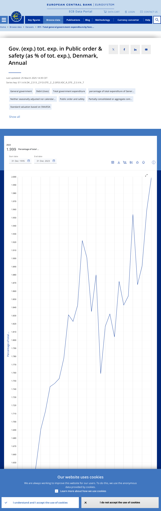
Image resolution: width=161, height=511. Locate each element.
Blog (87, 19)
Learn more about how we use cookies (83, 491)
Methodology (102, 19)
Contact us (151, 11)
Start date (13, 156)
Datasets (29, 27)
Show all (14, 117)
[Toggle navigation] (4, 20)
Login (131, 11)
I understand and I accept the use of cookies (40, 502)
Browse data (53, 19)
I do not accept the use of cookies (120, 502)
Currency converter (128, 19)
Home (3, 27)
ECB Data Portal (80, 11)
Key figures (34, 19)
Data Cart (114, 11)
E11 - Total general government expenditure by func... (66, 27)
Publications (73, 19)
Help (147, 19)
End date (38, 156)
